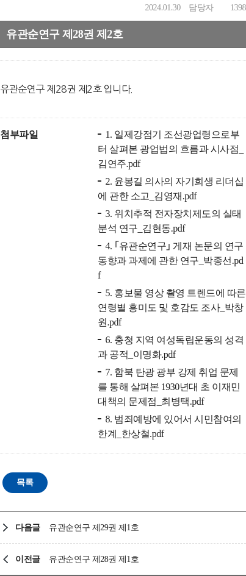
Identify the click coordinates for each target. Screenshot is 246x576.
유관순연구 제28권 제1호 (94, 559)
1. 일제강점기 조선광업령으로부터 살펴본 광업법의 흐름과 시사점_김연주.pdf (171, 149)
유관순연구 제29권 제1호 (94, 527)
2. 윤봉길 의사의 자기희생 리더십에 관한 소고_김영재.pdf (171, 188)
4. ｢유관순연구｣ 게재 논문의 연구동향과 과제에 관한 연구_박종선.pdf (171, 260)
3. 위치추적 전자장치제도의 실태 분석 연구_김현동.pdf (170, 220)
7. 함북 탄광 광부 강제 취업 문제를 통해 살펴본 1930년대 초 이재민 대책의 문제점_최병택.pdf (169, 387)
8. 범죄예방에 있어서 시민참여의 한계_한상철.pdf (170, 426)
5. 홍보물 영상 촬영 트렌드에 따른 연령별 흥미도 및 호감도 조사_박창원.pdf (172, 307)
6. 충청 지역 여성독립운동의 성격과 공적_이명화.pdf (171, 347)
